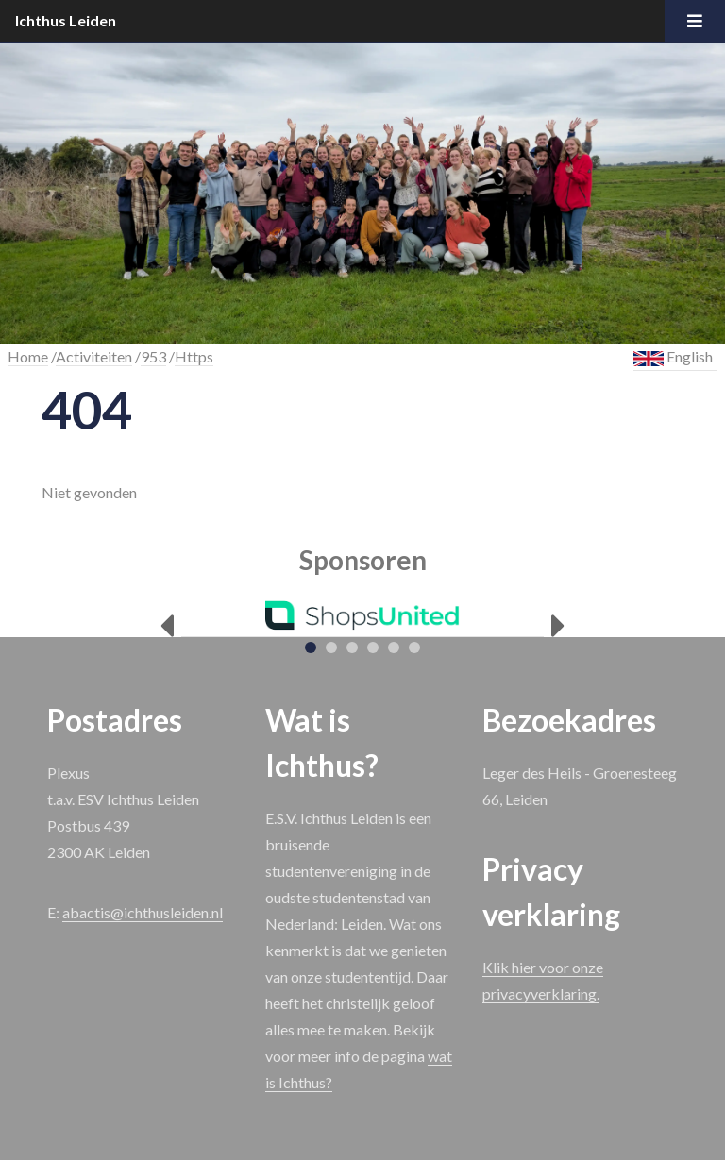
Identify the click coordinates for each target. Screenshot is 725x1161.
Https (194, 356)
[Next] (558, 626)
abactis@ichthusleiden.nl (142, 912)
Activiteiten (94, 356)
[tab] (310, 647)
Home (28, 356)
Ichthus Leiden (65, 20)
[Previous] (167, 626)
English (673, 356)
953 (153, 356)
